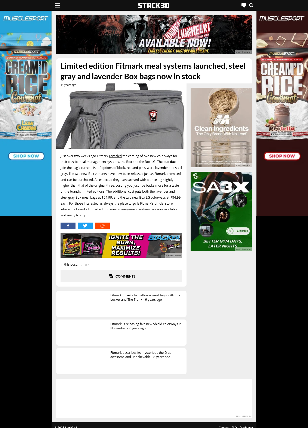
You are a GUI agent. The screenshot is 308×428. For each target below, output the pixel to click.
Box (78, 197)
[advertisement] (154, 34)
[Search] (251, 5)
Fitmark (83, 264)
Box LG (144, 197)
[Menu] (57, 5)
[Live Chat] (243, 5)
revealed (115, 156)
